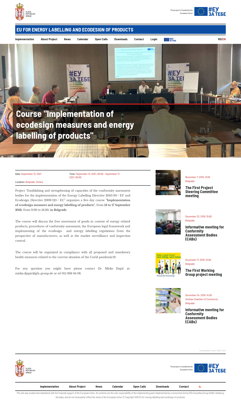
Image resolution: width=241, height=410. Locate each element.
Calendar (82, 39)
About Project (49, 39)
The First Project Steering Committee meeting (201, 191)
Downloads (121, 39)
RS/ (220, 39)
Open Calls (101, 39)
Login (154, 39)
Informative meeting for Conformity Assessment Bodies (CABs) (204, 232)
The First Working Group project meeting (203, 272)
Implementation (24, 39)
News (67, 39)
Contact (139, 39)
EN (224, 39)
